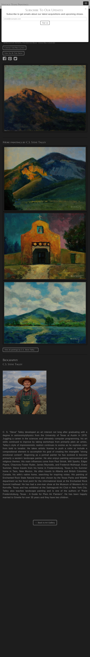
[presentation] (45, 32)
